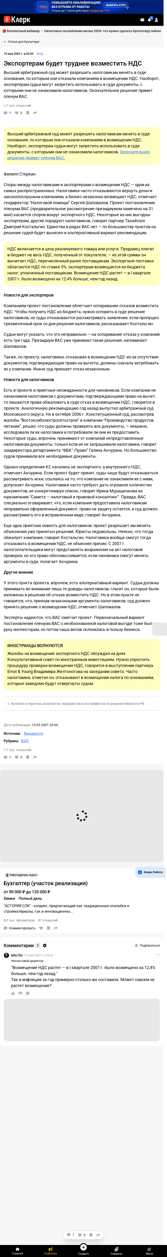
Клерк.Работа (150, 872)
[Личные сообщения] (142, 20)
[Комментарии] (7, 113)
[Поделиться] (35, 113)
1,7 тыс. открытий (17, 105)
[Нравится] (18, 113)
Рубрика (11, 741)
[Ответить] (28, 993)
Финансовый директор (27, 961)
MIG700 (17, 955)
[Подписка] (50, 1251)
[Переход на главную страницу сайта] (17, 20)
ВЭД (40, 53)
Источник (12, 733)
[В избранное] (28, 113)
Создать (83, 1249)
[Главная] (17, 1251)
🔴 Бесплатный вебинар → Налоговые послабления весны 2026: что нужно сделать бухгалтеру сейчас (81, 31)
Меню (149, 1251)
